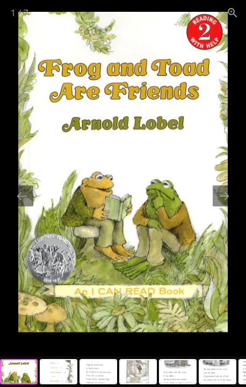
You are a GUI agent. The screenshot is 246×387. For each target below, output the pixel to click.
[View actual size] (232, 12)
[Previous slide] (22, 195)
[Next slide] (224, 195)
